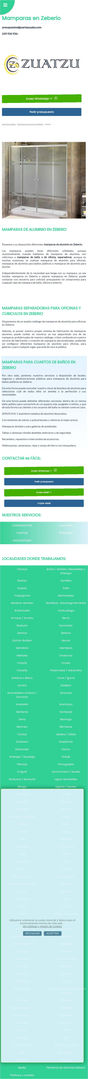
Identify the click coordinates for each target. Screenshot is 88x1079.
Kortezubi (66, 712)
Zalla (66, 588)
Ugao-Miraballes (66, 779)
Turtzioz (22, 734)
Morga (22, 787)
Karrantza (65, 625)
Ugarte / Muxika (65, 787)
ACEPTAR (53, 933)
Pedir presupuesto (41, 112)
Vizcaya (22, 569)
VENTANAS (66, 525)
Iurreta (22, 685)
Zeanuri (22, 633)
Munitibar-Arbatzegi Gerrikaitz (66, 603)
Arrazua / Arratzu (22, 618)
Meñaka (22, 655)
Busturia (22, 625)
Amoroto (66, 693)
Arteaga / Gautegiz (22, 757)
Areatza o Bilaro (22, 678)
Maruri (66, 640)
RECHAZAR (32, 933)
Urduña (22, 663)
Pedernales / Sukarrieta (66, 670)
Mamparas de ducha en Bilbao (30, 124)
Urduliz (66, 757)
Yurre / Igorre (66, 678)
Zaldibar (65, 685)
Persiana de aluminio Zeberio (66, 1067)
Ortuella (22, 670)
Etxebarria (66, 742)
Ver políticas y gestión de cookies (42, 926)
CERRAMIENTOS (22, 525)
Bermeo (22, 727)
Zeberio (66, 633)
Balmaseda (66, 595)
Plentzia (22, 764)
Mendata (22, 648)
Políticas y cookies (22, 1075)
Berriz (66, 618)
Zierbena (22, 712)
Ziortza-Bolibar (22, 640)
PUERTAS (22, 533)
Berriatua (66, 727)
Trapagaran (22, 595)
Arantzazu (65, 704)
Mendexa (66, 648)
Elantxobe (22, 749)
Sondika (66, 580)
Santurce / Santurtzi (22, 779)
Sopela (22, 588)
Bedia (22, 1067)
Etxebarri (22, 742)
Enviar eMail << (44, 492)
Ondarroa (65, 655)
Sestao (22, 580)
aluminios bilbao (9, 124)
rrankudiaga (66, 610)
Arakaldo (22, 704)
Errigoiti (22, 772)
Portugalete (66, 764)
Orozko (66, 663)
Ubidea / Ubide (66, 734)
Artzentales (22, 610)
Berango (66, 719)
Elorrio (66, 749)
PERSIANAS (66, 533)
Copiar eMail (44, 503)
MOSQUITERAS (22, 540)
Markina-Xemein (22, 603)
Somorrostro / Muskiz (66, 772)
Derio (22, 719)
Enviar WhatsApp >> (41, 98)
